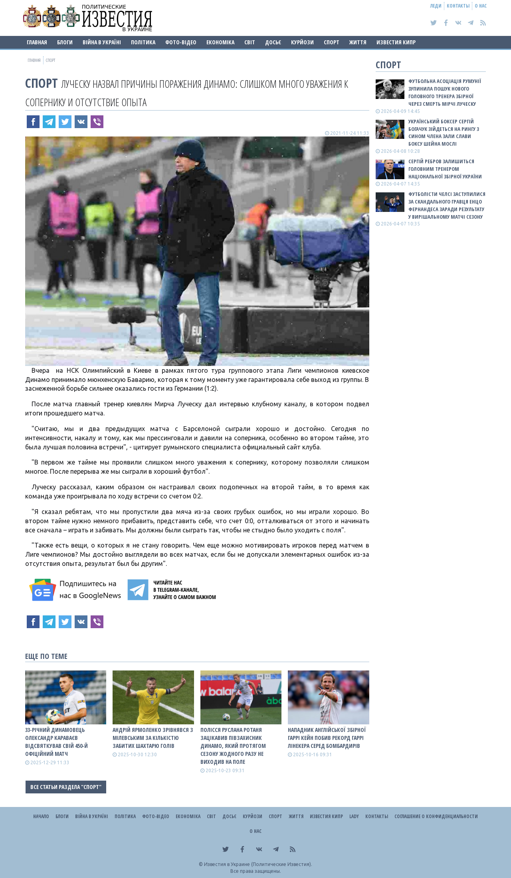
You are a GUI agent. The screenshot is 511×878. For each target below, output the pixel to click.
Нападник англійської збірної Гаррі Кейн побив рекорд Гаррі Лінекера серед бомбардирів (327, 737)
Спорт (331, 42)
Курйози (302, 42)
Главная (37, 42)
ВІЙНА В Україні (102, 42)
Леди (436, 5)
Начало (41, 816)
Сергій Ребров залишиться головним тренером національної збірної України (445, 169)
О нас (481, 5)
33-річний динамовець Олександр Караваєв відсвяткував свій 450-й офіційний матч (56, 741)
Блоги (65, 42)
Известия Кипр (396, 42)
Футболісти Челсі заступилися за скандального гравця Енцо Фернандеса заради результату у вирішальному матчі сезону (446, 205)
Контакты (458, 5)
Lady (354, 816)
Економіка (220, 42)
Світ (249, 42)
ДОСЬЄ (273, 42)
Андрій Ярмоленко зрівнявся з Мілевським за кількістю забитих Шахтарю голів (153, 737)
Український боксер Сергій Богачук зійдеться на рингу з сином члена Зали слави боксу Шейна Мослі (443, 133)
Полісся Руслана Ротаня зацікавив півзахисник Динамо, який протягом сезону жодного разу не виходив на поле (233, 745)
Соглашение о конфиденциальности (436, 816)
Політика (143, 42)
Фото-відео (180, 42)
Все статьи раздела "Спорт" (65, 787)
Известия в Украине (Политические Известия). (258, 864)
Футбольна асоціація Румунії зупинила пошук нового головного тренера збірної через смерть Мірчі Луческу (444, 92)
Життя (357, 42)
